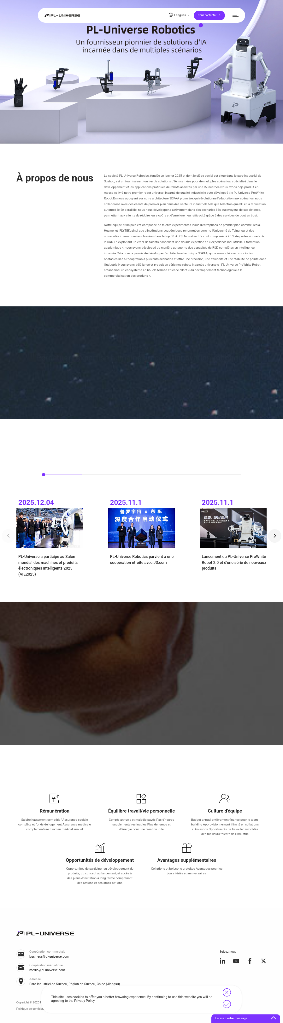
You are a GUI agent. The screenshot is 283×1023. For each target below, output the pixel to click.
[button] (274, 535)
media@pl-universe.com (47, 970)
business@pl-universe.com (49, 957)
